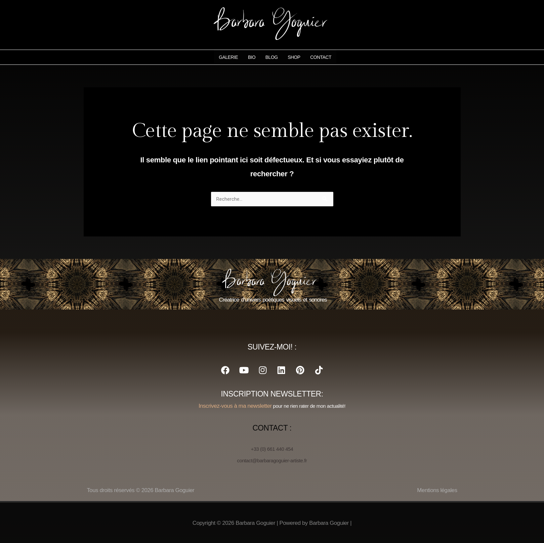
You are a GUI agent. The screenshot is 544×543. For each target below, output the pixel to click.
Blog (271, 57)
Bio (251, 57)
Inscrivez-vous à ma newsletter (235, 406)
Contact (320, 57)
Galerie (228, 57)
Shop (293, 57)
